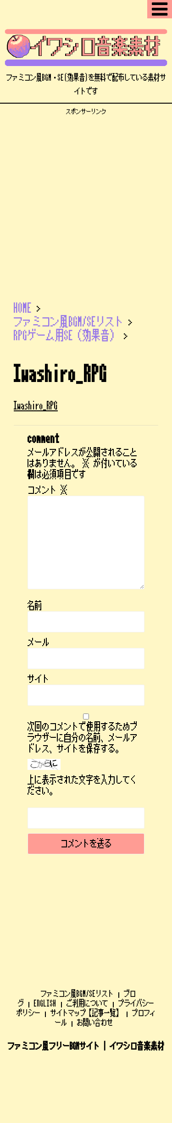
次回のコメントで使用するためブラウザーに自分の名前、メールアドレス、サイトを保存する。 (83, 737)
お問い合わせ (95, 956)
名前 (35, 605)
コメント (48, 490)
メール (39, 642)
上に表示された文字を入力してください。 (83, 785)
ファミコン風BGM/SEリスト (77, 927)
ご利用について (87, 936)
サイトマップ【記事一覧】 (86, 946)
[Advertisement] (86, 202)
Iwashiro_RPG (36, 405)
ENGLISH (45, 936)
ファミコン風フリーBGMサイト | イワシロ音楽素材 (86, 980)
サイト (39, 679)
